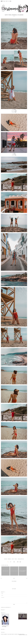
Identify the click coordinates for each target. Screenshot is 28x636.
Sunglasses (12, 111)
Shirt (12, 109)
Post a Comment (14, 581)
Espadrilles (13, 112)
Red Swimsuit (13, 110)
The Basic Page (24, 634)
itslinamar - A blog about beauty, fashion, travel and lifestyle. (13, 634)
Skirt (12, 154)
